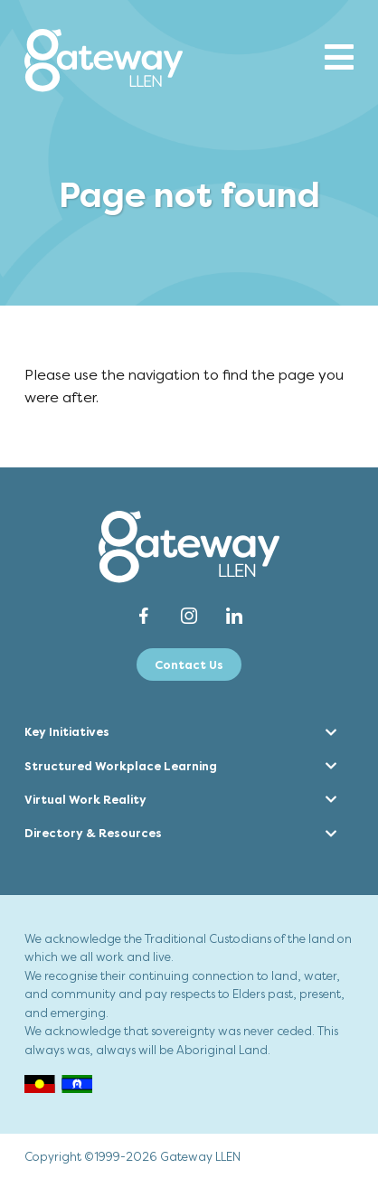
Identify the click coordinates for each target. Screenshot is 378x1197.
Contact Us (189, 665)
